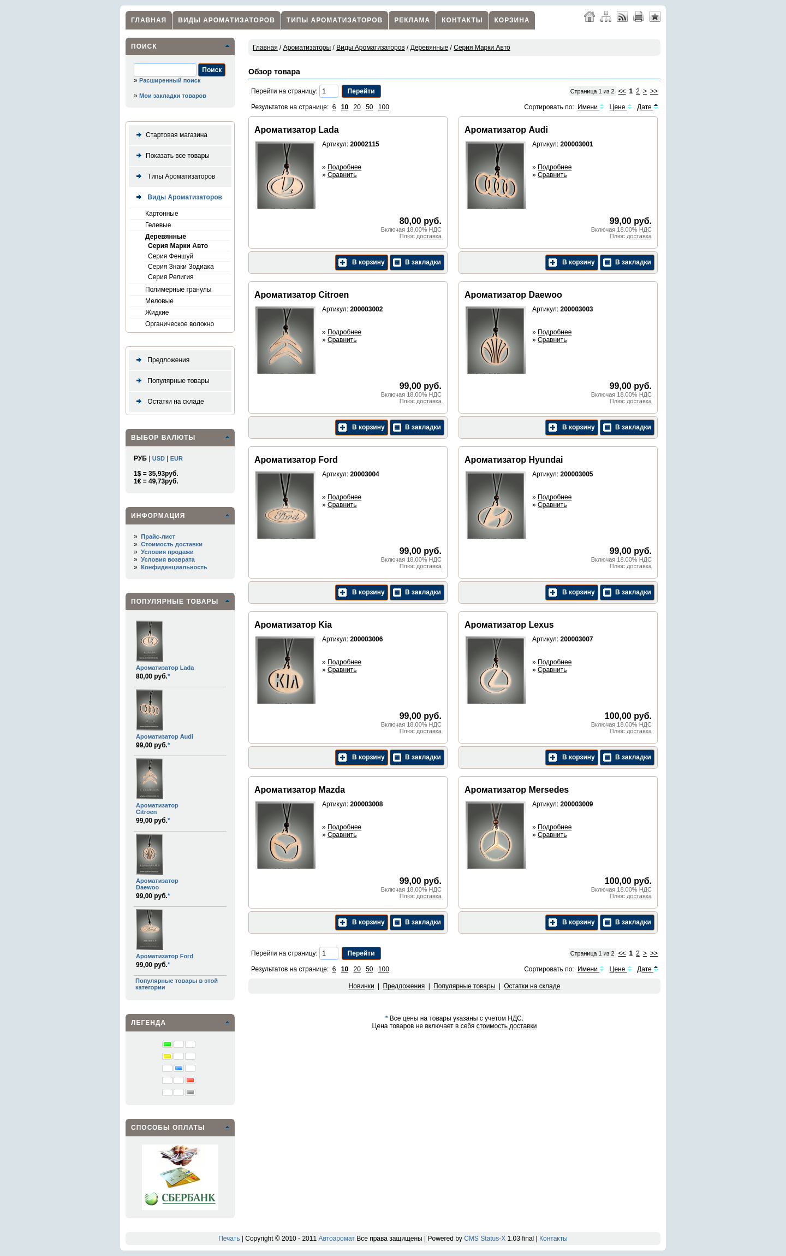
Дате (647, 107)
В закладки (417, 262)
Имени (590, 107)
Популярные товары (171, 381)
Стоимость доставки (172, 544)
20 (356, 107)
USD (158, 458)
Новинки (361, 986)
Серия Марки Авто (178, 246)
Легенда (148, 1023)
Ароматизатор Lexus (509, 624)
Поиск (144, 46)
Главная (148, 20)
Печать (229, 1238)
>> (654, 91)
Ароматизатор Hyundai (514, 459)
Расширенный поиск (169, 80)
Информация (158, 516)
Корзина (512, 20)
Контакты (462, 20)
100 (383, 107)
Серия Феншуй (170, 256)
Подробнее (344, 167)
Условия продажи (167, 552)
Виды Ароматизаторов (226, 20)
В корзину (361, 262)
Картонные (161, 213)
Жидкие (157, 312)
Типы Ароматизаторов (335, 20)
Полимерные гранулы (178, 289)
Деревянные (165, 236)
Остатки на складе (168, 402)
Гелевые (158, 225)
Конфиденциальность (174, 567)
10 (344, 107)
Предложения (160, 360)
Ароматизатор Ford (164, 956)
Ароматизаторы (307, 47)
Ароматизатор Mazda (299, 789)
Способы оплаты (168, 1127)
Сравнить (341, 175)
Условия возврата (168, 559)
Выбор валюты (163, 437)
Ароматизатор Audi (164, 736)
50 (369, 107)
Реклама (412, 20)
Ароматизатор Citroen (301, 294)
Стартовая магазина (169, 135)
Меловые (159, 301)
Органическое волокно (179, 324)
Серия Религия (171, 277)
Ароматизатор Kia (293, 624)
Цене (621, 107)
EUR (176, 458)
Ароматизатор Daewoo (157, 884)
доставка (429, 236)
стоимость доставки (507, 1026)
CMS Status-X (484, 1238)
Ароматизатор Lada (165, 667)
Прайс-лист (158, 536)
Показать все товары (171, 156)
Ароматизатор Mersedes (517, 789)
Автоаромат (336, 1238)
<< (622, 91)
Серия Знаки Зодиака (181, 266)
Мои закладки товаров (172, 95)
